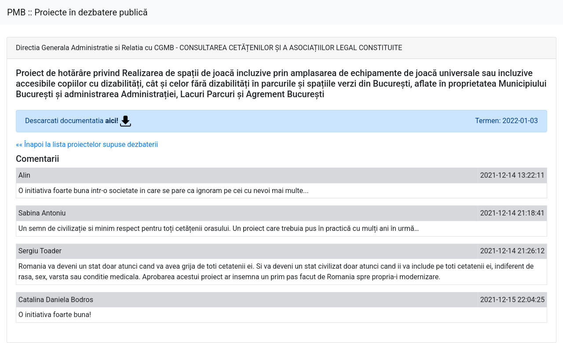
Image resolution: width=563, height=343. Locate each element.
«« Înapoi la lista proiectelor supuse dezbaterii (87, 144)
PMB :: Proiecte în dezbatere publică (77, 12)
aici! (118, 121)
